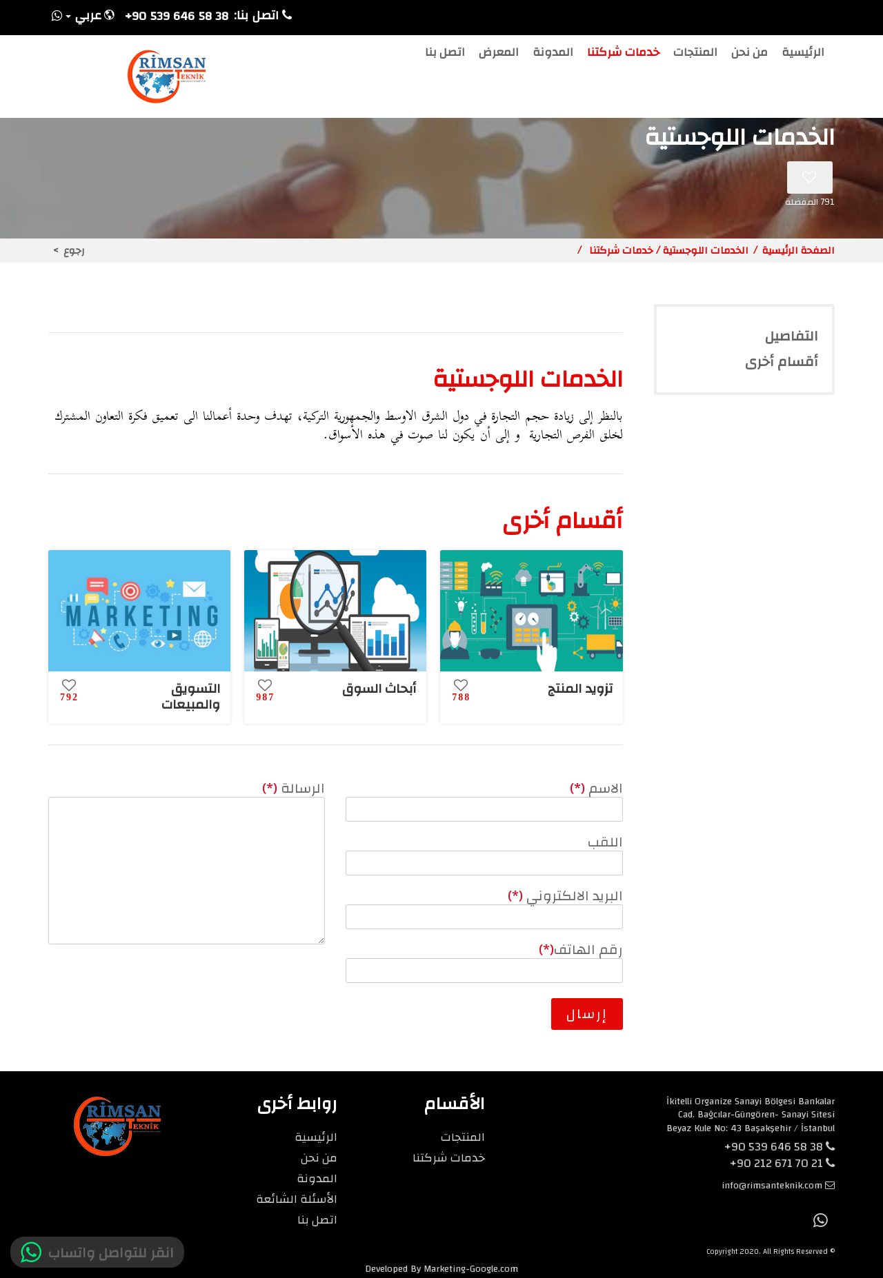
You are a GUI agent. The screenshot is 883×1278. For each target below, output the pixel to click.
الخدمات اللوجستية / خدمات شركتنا (667, 250)
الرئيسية (803, 54)
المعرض (499, 54)
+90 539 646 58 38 (779, 1146)
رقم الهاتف (581, 949)
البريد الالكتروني (565, 895)
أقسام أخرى (781, 361)
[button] (89, 17)
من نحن (749, 54)
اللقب (605, 842)
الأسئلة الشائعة (296, 1199)
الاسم (596, 788)
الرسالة (293, 788)
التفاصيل (791, 336)
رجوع (74, 250)
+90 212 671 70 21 (782, 1163)
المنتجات (695, 54)
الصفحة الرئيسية (798, 250)
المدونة (553, 54)
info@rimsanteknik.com (772, 1186)
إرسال (587, 1013)
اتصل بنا (445, 54)
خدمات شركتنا (623, 54)
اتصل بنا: (263, 16)
